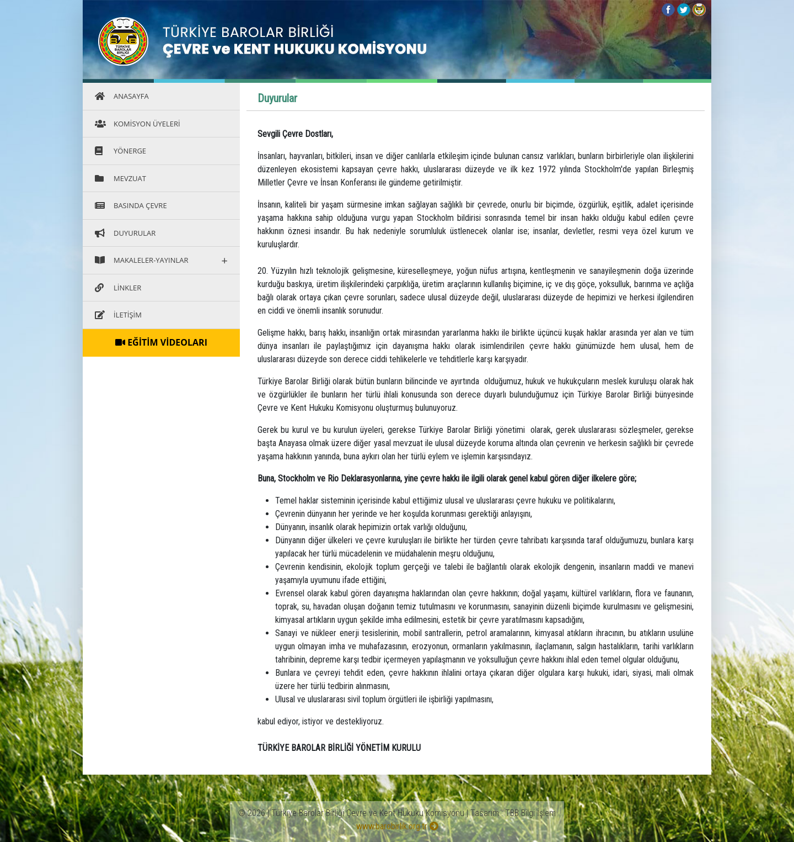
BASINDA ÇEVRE (131, 205)
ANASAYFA (122, 96)
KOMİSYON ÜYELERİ (137, 124)
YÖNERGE (120, 151)
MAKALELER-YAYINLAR (161, 260)
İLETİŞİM (118, 315)
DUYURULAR (125, 233)
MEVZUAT (120, 178)
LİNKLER (118, 288)
